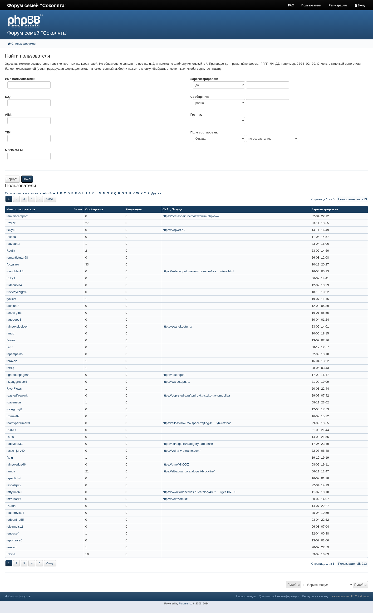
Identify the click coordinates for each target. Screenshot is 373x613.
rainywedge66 (16, 464)
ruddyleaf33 (14, 444)
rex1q (10, 368)
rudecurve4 (14, 285)
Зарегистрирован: (204, 79)
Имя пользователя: (20, 79)
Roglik (10, 250)
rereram (11, 547)
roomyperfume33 (18, 423)
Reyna (10, 554)
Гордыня (12, 264)
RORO (11, 430)
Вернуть (12, 179)
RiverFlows (14, 388)
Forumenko (185, 603)
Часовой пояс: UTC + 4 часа (350, 596)
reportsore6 (14, 540)
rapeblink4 (13, 478)
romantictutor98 (17, 257)
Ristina (11, 237)
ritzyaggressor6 (17, 381)
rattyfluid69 (14, 492)
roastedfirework (17, 395)
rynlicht (11, 299)
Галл (9, 347)
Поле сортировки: (204, 132)
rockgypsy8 (14, 409)
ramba (10, 471)
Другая (156, 193)
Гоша (10, 437)
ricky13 (11, 230)
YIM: (8, 132)
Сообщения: (199, 96)
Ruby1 (10, 278)
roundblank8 (15, 271)
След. (50, 198)
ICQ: (8, 96)
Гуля (9, 457)
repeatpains (14, 354)
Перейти (293, 584)
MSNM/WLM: (14, 150)
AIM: (8, 114)
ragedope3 (13, 319)
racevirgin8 (14, 312)
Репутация (133, 209)
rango (10, 333)
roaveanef (13, 243)
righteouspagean (17, 375)
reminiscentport (17, 216)
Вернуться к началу (315, 596)
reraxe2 (11, 361)
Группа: (196, 114)
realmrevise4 (15, 513)
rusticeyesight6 (16, 292)
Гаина (10, 340)
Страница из (322, 199)
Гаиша (10, 506)
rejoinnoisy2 (14, 526)
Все (52, 193)
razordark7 (13, 499)
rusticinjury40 (15, 450)
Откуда (177, 209)
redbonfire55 (15, 519)
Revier (10, 223)
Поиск (27, 179)
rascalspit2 (13, 485)
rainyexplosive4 (17, 326)
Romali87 (13, 416)
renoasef (12, 533)
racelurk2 (12, 306)
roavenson (13, 402)
